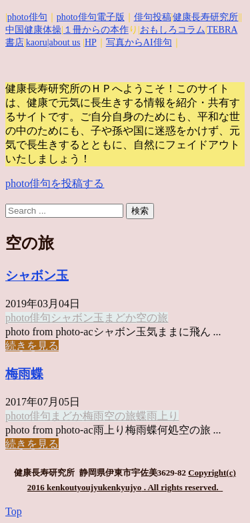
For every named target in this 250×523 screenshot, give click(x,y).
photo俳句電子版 (91, 17)
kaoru (36, 42)
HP (91, 42)
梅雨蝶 (24, 374)
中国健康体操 (33, 30)
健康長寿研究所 (205, 17)
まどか (120, 317)
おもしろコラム (172, 30)
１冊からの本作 (96, 30)
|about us (64, 42)
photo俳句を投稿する (54, 183)
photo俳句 (27, 17)
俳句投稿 (152, 17)
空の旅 (152, 317)
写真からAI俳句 (139, 42)
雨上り (163, 415)
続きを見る (32, 345)
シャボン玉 (37, 276)
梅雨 (93, 415)
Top (13, 511)
